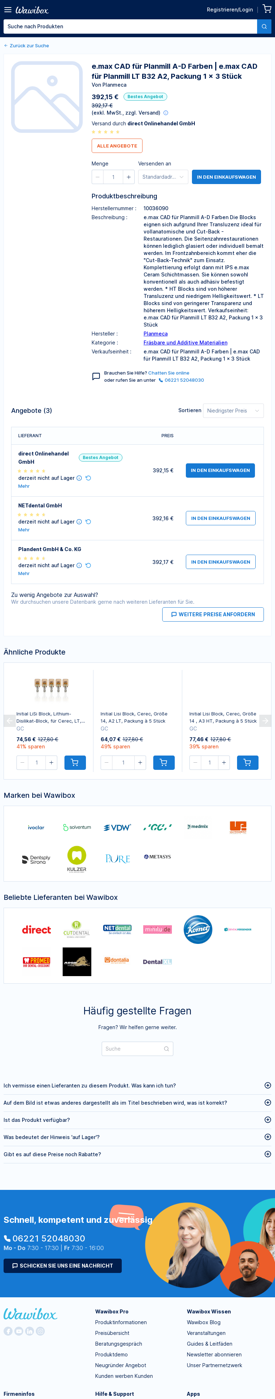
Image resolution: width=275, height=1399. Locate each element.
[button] (146, 55)
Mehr (24, 486)
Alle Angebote (117, 146)
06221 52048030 (181, 380)
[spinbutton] (113, 177)
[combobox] (137, 26)
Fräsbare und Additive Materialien (185, 342)
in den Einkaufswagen (226, 177)
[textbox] (130, 26)
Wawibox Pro (112, 1311)
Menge (129, 54)
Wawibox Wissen (209, 1311)
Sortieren (189, 410)
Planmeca (156, 334)
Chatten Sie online (168, 373)
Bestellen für (190, 54)
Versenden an (154, 163)
